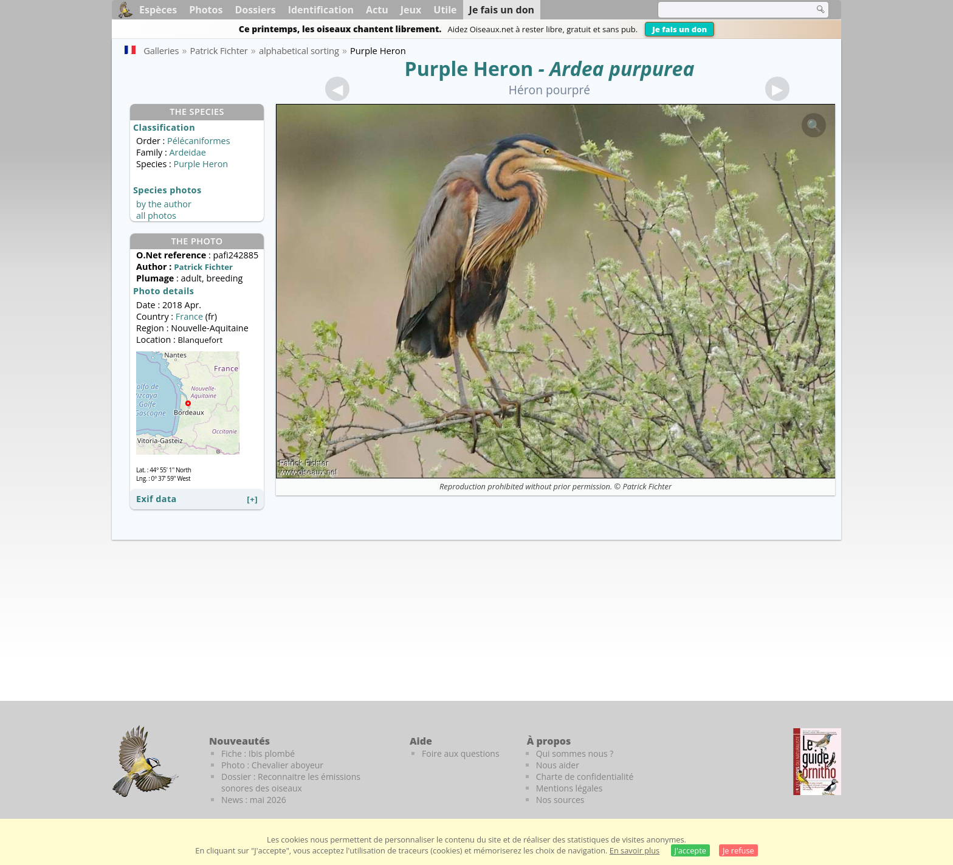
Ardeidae (187, 152)
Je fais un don (679, 29)
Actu (377, 9)
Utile (444, 9)
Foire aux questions (461, 753)
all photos (156, 215)
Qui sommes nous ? (575, 753)
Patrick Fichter (647, 486)
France (189, 316)
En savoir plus (634, 850)
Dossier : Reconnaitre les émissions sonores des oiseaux (290, 782)
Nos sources (560, 799)
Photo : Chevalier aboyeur (272, 765)
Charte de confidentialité (585, 776)
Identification (321, 9)
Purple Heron (469, 68)
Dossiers (255, 9)
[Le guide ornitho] (817, 761)
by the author (163, 204)
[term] (728, 9)
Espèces (158, 9)
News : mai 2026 (253, 799)
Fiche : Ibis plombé (258, 753)
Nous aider (557, 765)
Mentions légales (569, 788)
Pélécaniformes (198, 140)
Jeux (411, 9)
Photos (205, 9)
